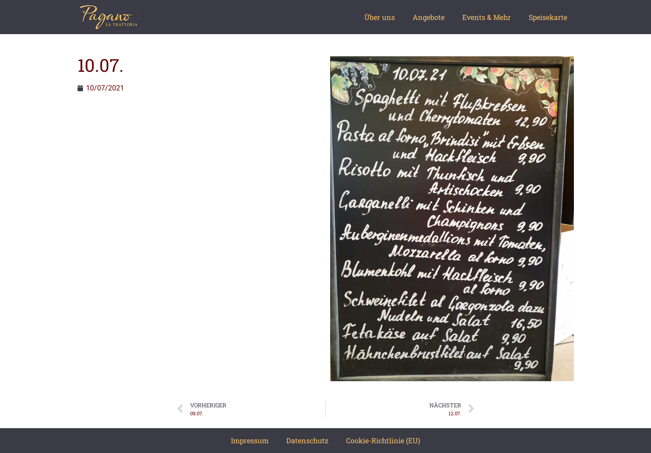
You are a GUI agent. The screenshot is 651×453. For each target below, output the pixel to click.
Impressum (250, 440)
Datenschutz (307, 440)
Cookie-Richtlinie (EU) (383, 440)
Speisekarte (548, 17)
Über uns (379, 17)
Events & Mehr (486, 17)
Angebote (428, 17)
